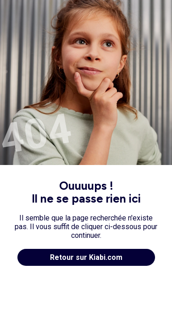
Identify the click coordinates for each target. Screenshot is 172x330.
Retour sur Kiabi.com (86, 257)
